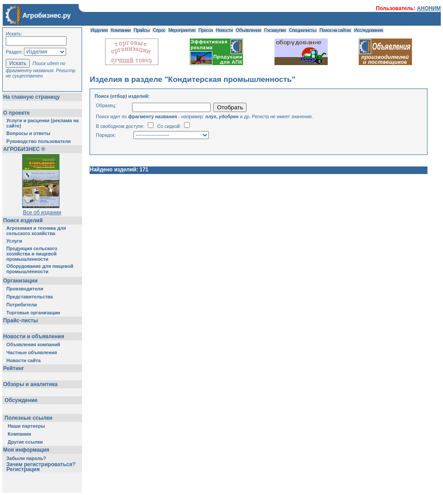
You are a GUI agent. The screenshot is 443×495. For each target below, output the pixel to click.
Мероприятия (182, 30)
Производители (24, 288)
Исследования (368, 30)
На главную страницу (31, 97)
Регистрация (22, 469)
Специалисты (303, 30)
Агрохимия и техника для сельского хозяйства (36, 230)
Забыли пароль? (26, 458)
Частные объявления (31, 352)
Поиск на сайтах (335, 30)
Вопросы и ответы (28, 133)
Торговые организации (33, 312)
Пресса (206, 30)
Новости (224, 30)
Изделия (99, 30)
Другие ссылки (25, 442)
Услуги (14, 241)
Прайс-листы (20, 320)
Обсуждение (21, 400)
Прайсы (142, 30)
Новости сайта (23, 360)
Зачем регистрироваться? (40, 464)
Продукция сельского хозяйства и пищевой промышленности (31, 254)
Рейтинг (13, 368)
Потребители (21, 304)
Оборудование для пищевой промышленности (39, 268)
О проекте (16, 113)
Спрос (159, 30)
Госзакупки (274, 30)
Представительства (29, 296)
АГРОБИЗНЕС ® (24, 149)
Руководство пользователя (38, 141)
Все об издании (42, 212)
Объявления (248, 30)
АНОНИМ (429, 8)
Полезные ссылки (28, 418)
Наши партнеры (26, 426)
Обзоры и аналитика (30, 384)
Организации (20, 281)
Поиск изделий (23, 220)
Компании (19, 434)
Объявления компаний (33, 344)
